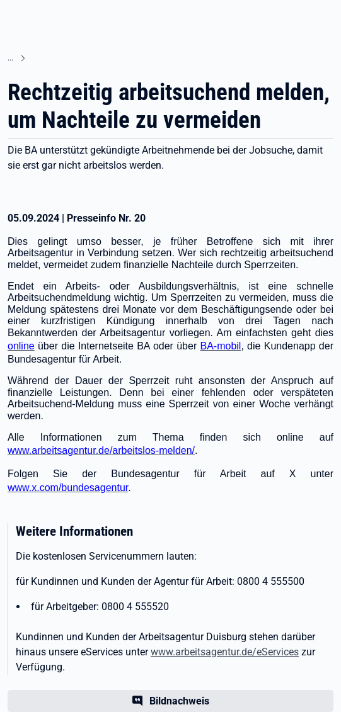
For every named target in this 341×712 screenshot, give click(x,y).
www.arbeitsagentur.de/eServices (225, 652)
